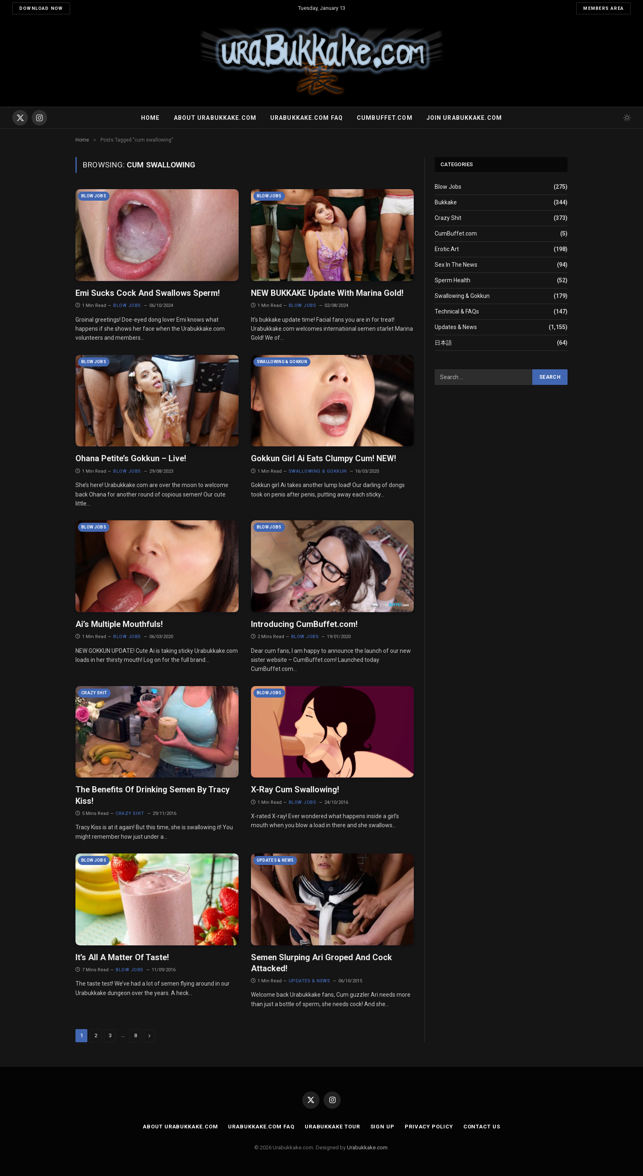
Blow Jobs (93, 196)
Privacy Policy (429, 1126)
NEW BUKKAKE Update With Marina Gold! (327, 293)
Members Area (603, 8)
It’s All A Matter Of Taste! (122, 957)
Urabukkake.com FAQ (306, 117)
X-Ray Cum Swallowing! (295, 789)
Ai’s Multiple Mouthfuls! (119, 624)
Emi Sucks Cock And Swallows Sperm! (147, 293)
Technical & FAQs (457, 311)
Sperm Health (452, 280)
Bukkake (446, 202)
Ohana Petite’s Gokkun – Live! (130, 458)
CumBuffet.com (456, 233)
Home (150, 117)
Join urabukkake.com (464, 117)
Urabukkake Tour (332, 1126)
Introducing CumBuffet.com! (304, 624)
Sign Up (382, 1126)
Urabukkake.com (367, 1147)
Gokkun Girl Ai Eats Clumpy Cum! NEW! (323, 458)
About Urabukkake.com (215, 117)
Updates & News (275, 860)
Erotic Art (447, 249)
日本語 (443, 342)
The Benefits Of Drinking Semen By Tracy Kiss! (152, 795)
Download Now (41, 8)
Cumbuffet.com (385, 117)
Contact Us (481, 1126)
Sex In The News (456, 264)
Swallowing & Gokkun (282, 361)
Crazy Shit (94, 693)
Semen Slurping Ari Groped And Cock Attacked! (321, 962)
